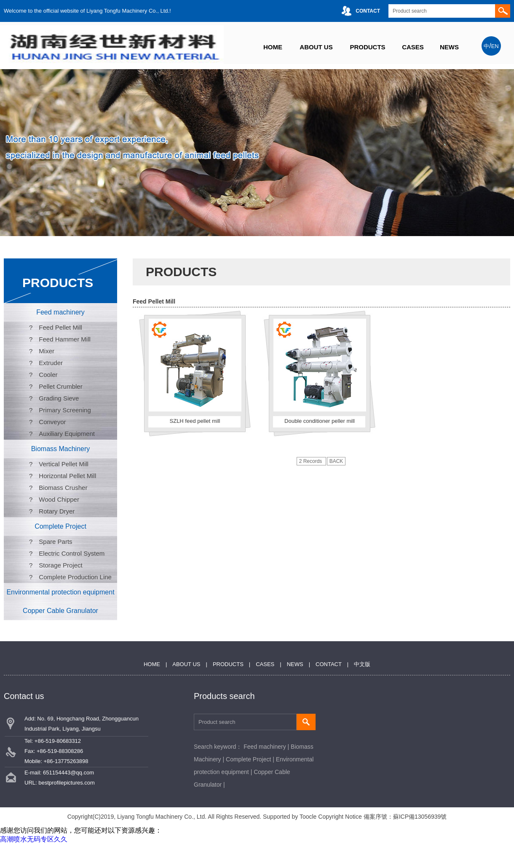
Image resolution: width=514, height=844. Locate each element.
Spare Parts (55, 541)
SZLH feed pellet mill (195, 421)
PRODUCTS (367, 47)
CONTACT (368, 11)
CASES (413, 47)
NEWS (449, 47)
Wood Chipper (59, 499)
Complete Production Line (75, 577)
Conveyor (52, 421)
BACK (336, 461)
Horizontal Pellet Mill (67, 475)
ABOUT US (316, 47)
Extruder (51, 362)
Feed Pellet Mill (60, 327)
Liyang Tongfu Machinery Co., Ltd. (161, 816)
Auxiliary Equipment (67, 433)
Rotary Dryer (57, 511)
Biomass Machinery (60, 448)
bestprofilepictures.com (66, 782)
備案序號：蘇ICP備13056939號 (405, 816)
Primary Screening (65, 410)
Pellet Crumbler (60, 386)
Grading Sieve (59, 398)
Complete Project (60, 526)
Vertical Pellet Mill (63, 464)
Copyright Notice (340, 816)
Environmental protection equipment (60, 592)
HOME (272, 47)
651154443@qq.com (68, 772)
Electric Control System (71, 553)
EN (495, 46)
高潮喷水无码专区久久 (33, 839)
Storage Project (60, 565)
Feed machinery (60, 312)
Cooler (48, 374)
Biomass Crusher (63, 487)
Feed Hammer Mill (65, 339)
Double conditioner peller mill (319, 421)
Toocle (308, 816)
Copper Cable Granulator (60, 610)
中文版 (362, 664)
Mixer (46, 351)
